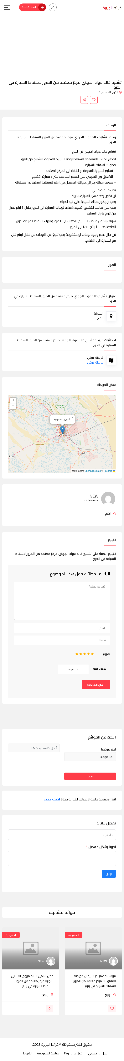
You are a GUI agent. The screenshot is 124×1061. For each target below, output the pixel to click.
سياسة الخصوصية (48, 1053)
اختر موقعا (108, 749)
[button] (62, 430)
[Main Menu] (7, 7)
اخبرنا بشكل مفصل (102, 847)
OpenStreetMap (93, 471)
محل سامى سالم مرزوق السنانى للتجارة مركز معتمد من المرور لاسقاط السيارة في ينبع (32, 980)
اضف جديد (52, 799)
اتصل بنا (78, 1053)
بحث (90, 776)
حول (104, 1053)
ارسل (109, 874)
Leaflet (110, 471)
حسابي (92, 1053)
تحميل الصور (99, 668)
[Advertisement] (62, 44)
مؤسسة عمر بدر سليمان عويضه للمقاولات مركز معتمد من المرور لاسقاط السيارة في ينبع (94, 980)
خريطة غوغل (95, 362)
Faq (66, 1053)
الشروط (27, 1053)
